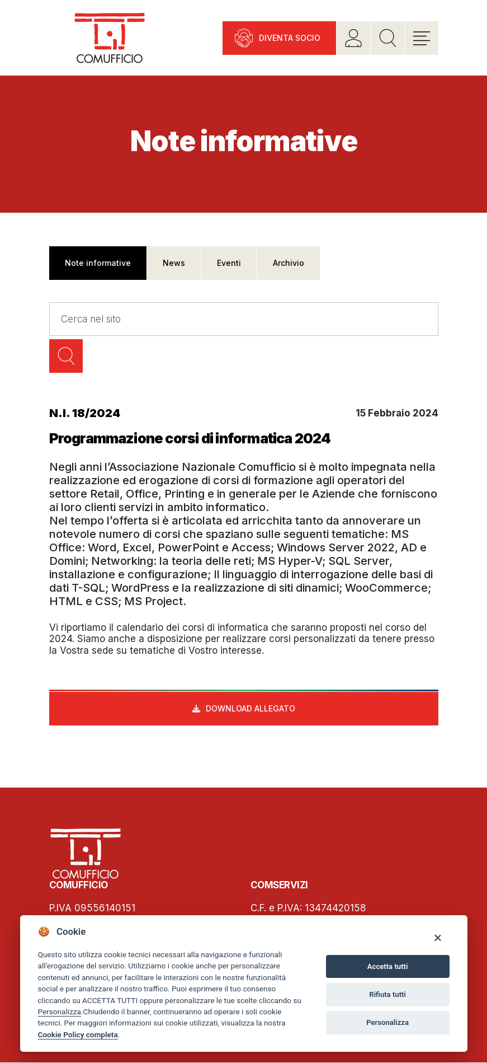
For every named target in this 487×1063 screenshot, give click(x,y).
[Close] (437, 937)
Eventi (229, 263)
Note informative (98, 263)
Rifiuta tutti (387, 994)
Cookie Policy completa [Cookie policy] (78, 1034)
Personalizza (59, 1011)
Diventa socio (289, 38)
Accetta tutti (387, 966)
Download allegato (250, 708)
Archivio (288, 263)
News (174, 263)
